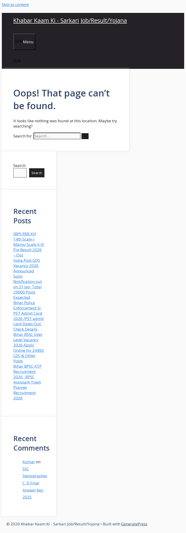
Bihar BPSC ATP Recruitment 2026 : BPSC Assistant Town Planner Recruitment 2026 (27, 382)
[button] (17, 61)
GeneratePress (134, 524)
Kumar (29, 461)
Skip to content (15, 4)
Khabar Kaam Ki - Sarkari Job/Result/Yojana (70, 20)
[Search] (85, 136)
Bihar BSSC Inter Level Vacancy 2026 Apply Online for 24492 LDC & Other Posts (28, 348)
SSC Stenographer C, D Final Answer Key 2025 (35, 483)
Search (19, 165)
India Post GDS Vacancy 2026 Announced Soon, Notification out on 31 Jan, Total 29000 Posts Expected (27, 279)
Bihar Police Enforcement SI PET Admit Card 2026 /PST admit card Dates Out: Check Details (28, 316)
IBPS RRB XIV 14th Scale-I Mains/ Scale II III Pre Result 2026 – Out (28, 244)
